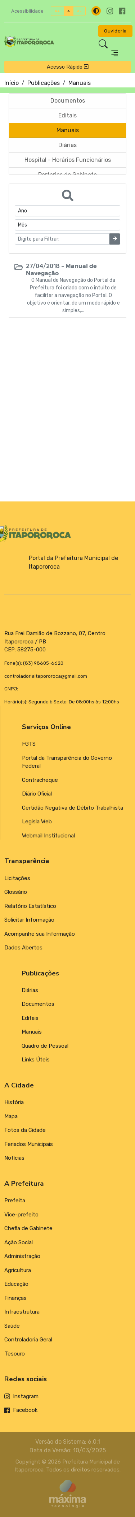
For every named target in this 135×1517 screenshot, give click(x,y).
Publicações (43, 82)
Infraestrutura (22, 1312)
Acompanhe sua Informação (39, 934)
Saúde (12, 1326)
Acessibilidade (27, 11)
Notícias (14, 1158)
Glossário (15, 892)
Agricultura (17, 1270)
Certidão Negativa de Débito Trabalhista (72, 808)
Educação (16, 1284)
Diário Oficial (37, 793)
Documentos (38, 1004)
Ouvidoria (115, 31)
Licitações (17, 878)
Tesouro (14, 1353)
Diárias (30, 990)
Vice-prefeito (21, 1214)
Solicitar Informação (29, 920)
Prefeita (14, 1200)
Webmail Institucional (48, 835)
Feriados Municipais (28, 1144)
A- (79, 11)
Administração (22, 1256)
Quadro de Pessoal (45, 1046)
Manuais (32, 1032)
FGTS (29, 744)
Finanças (15, 1298)
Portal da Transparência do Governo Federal (67, 762)
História (14, 1102)
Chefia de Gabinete (28, 1228)
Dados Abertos (23, 947)
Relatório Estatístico (30, 906)
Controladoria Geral (28, 1339)
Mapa (11, 1116)
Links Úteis (36, 1059)
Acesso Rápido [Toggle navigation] (68, 67)
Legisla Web (37, 821)
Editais (30, 1018)
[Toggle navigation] (114, 53)
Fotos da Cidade (25, 1130)
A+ (57, 11)
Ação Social (18, 1242)
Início (11, 82)
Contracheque (40, 780)
